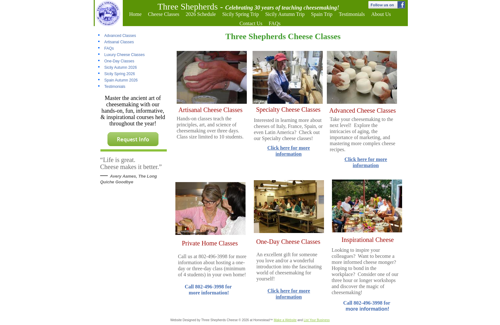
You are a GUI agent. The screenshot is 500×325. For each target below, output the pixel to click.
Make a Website (285, 320)
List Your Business (317, 320)
